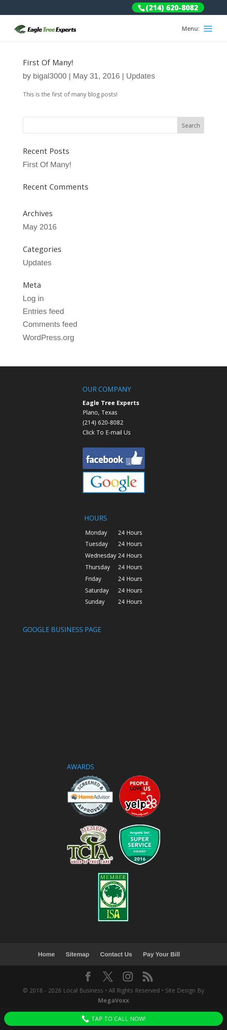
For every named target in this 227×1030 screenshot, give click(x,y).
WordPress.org (48, 337)
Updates (140, 76)
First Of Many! (48, 62)
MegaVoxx (113, 1000)
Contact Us (116, 954)
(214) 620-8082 (103, 422)
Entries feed (43, 311)
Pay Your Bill (161, 954)
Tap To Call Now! (113, 1019)
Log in (33, 298)
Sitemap (77, 954)
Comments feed (50, 324)
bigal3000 (50, 76)
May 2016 (40, 226)
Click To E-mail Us (107, 432)
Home (46, 954)
